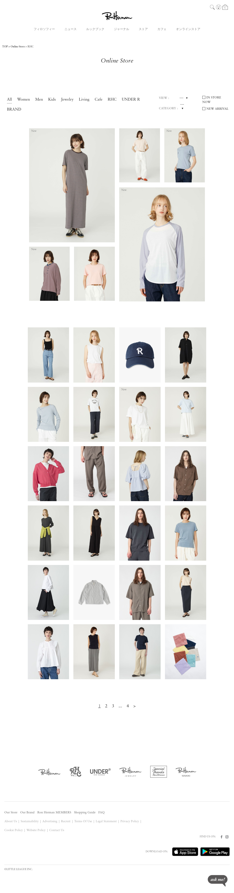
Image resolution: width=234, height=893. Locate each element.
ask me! (217, 881)
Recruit (66, 821)
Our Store (10, 812)
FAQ (101, 812)
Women (23, 100)
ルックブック (95, 29)
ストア (143, 29)
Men (39, 100)
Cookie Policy (13, 830)
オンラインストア (188, 29)
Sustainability (30, 821)
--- (181, 98)
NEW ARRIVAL (217, 109)
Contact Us (56, 830)
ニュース (70, 29)
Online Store (18, 46)
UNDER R (131, 100)
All (9, 100)
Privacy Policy (129, 821)
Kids (52, 100)
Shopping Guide (85, 812)
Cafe (98, 100)
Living (84, 100)
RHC (31, 46)
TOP (5, 46)
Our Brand (27, 812)
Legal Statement (106, 821)
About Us (10, 821)
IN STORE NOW (211, 100)
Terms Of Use (83, 821)
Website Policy (36, 830)
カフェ (161, 29)
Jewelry (67, 100)
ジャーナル (121, 29)
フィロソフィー (44, 29)
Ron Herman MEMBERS (54, 812)
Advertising (49, 821)
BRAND (14, 110)
